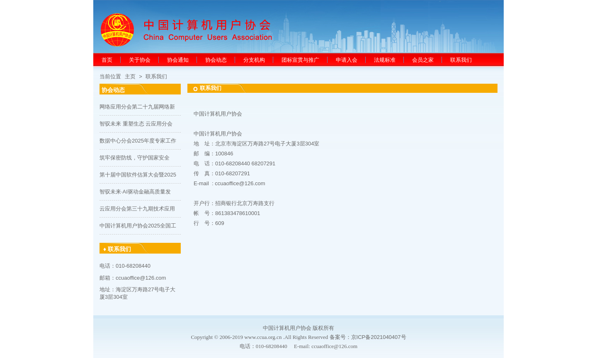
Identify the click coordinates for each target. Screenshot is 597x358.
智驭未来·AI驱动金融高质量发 (135, 192)
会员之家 (423, 60)
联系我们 (461, 60)
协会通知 (178, 60)
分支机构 (254, 60)
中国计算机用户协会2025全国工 (138, 226)
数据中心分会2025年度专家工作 (138, 141)
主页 (130, 76)
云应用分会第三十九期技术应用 (137, 209)
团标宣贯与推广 (300, 60)
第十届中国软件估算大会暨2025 (138, 175)
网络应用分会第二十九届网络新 (137, 107)
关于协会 (139, 60)
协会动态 (216, 60)
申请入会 (346, 60)
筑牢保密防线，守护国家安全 (135, 158)
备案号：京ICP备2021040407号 (368, 337)
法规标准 (385, 60)
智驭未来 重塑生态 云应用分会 (136, 124)
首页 (107, 60)
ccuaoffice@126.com (240, 183)
